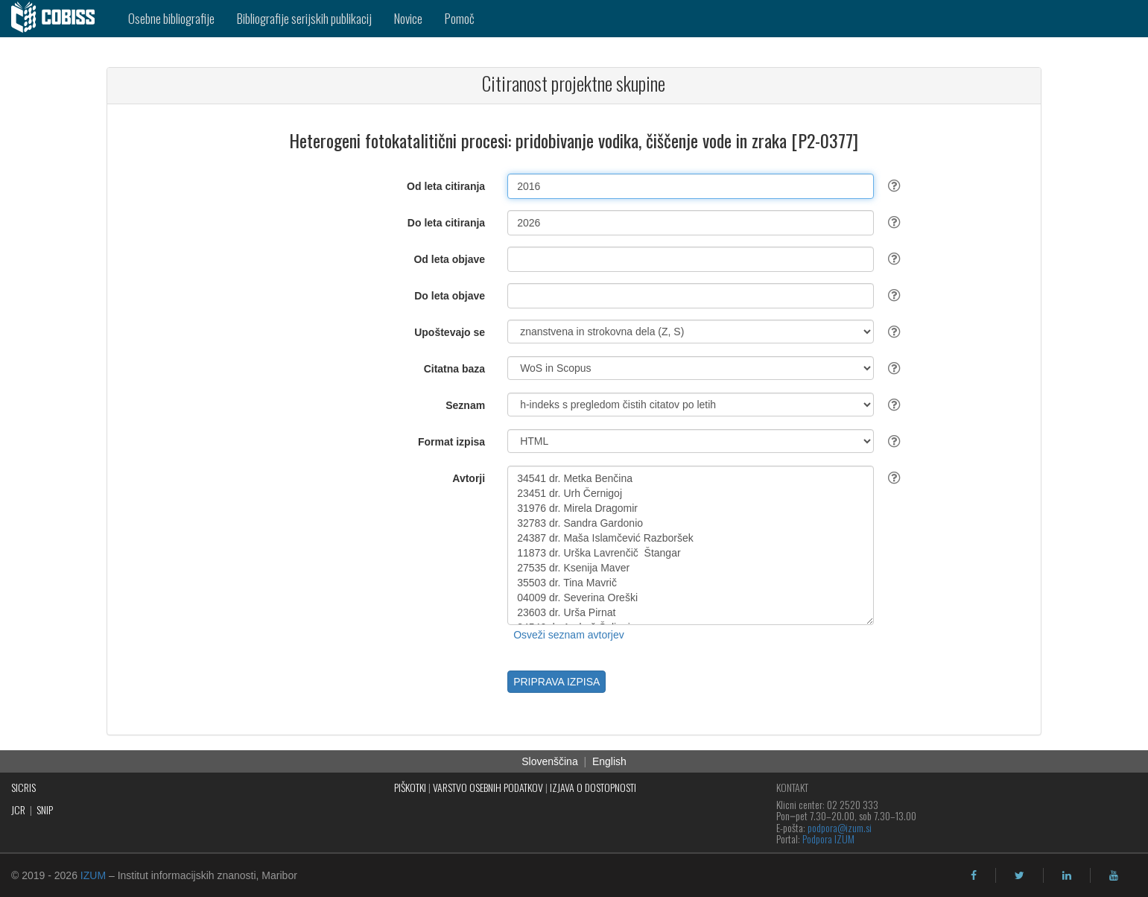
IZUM (93, 875)
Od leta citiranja (446, 186)
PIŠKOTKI (410, 787)
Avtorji (468, 478)
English (609, 761)
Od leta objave (449, 259)
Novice (408, 18)
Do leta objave (449, 296)
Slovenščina (549, 761)
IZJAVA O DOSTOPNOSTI (593, 787)
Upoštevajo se (449, 332)
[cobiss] (58, 18)
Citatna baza (454, 369)
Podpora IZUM (828, 838)
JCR (18, 809)
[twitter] (1019, 875)
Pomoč (460, 18)
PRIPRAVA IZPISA (556, 682)
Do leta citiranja (446, 223)
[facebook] (974, 875)
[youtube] (1113, 875)
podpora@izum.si (840, 827)
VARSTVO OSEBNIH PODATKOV (488, 787)
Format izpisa (451, 442)
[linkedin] (1066, 875)
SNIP (45, 809)
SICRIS (23, 787)
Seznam (465, 405)
